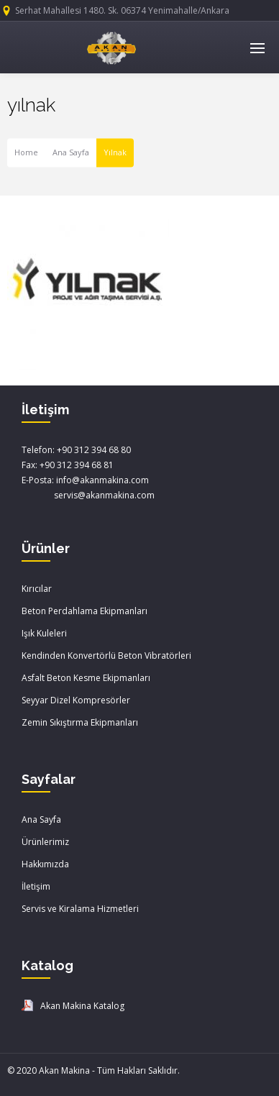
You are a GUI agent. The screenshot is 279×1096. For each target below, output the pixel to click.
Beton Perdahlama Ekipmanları (84, 611)
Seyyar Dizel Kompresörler (76, 700)
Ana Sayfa (70, 152)
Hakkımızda (45, 864)
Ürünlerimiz (45, 842)
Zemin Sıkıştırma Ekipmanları (80, 722)
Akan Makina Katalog (82, 1006)
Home (26, 152)
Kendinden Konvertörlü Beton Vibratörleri (106, 655)
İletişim (36, 886)
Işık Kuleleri (44, 633)
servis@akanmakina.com (88, 495)
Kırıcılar (37, 589)
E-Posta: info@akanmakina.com (85, 480)
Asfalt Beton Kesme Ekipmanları (86, 678)
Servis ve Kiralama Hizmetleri (80, 909)
